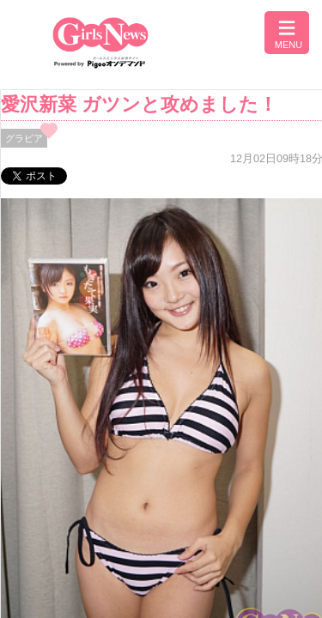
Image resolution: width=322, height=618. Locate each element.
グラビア (24, 138)
